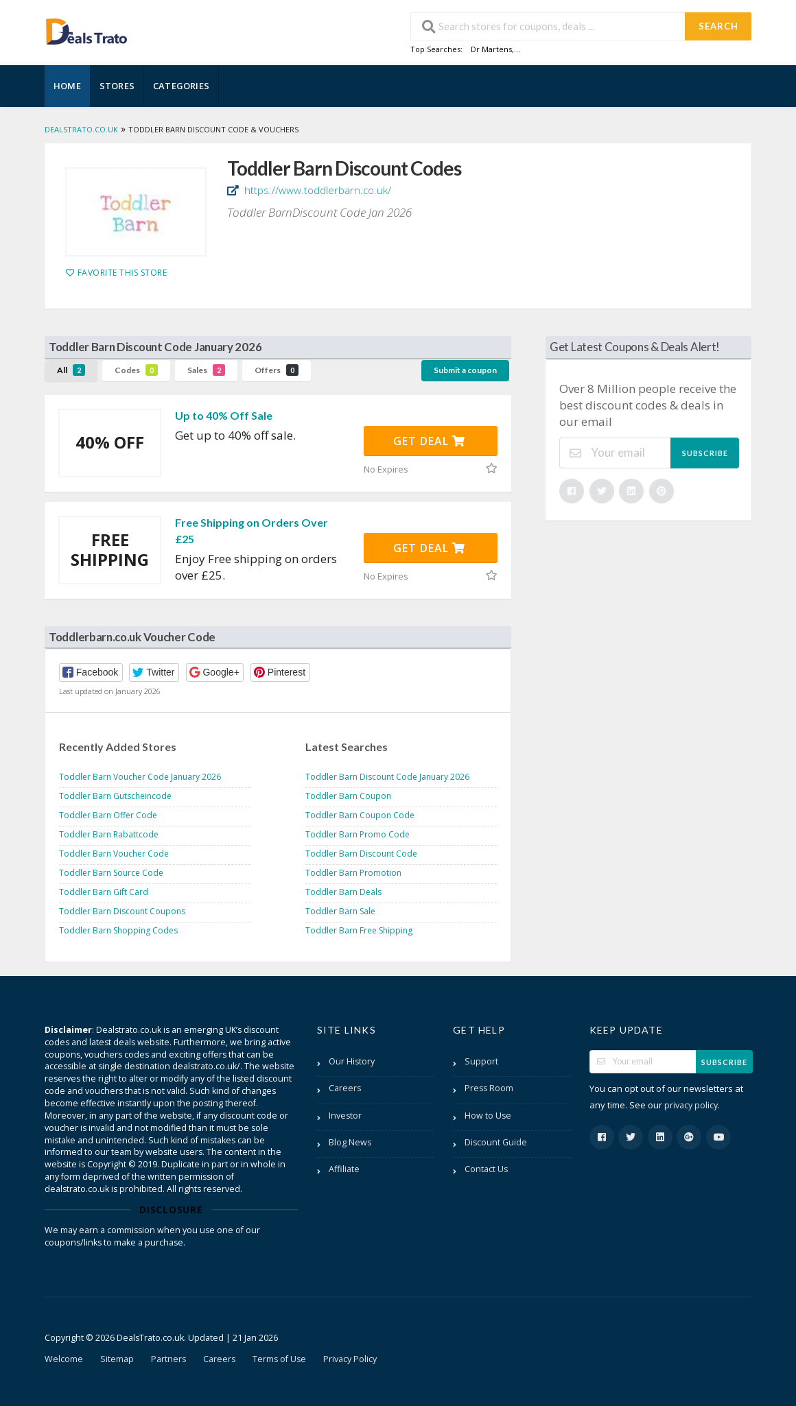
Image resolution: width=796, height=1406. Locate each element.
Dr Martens (491, 49)
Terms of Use (279, 1359)
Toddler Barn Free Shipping (358, 930)
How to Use (488, 1115)
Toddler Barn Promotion (353, 873)
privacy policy (691, 1105)
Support (481, 1061)
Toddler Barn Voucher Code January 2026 (140, 777)
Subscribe (705, 453)
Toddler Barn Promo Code (357, 834)
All (71, 370)
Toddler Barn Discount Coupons (122, 911)
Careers (345, 1088)
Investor (345, 1115)
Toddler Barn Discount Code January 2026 (387, 777)
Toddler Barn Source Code (111, 873)
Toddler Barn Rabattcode (109, 834)
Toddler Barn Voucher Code (114, 853)
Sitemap (117, 1359)
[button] (91, 672)
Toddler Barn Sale (340, 911)
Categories (181, 86)
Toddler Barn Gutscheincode (115, 796)
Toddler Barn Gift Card (103, 892)
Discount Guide (496, 1142)
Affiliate (344, 1169)
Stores (117, 86)
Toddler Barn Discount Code (361, 853)
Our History (352, 1061)
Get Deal (429, 441)
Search (718, 26)
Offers (276, 370)
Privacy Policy (350, 1359)
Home (67, 86)
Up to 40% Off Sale (223, 415)
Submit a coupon (465, 370)
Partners (168, 1359)
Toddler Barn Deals (343, 892)
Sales (206, 370)
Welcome (64, 1359)
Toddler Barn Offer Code (108, 815)
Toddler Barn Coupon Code (359, 815)
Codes (136, 370)
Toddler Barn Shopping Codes (118, 930)
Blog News (350, 1142)
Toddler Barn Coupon (348, 796)
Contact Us (486, 1169)
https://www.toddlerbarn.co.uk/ (316, 190)
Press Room (489, 1088)
